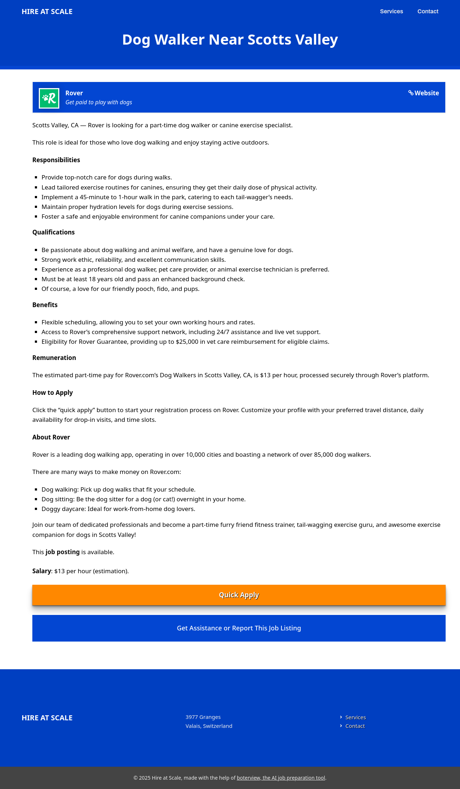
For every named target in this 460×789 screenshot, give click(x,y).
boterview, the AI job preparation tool (281, 777)
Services (391, 11)
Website (427, 93)
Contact (428, 11)
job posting (63, 552)
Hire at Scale (47, 11)
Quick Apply (239, 594)
